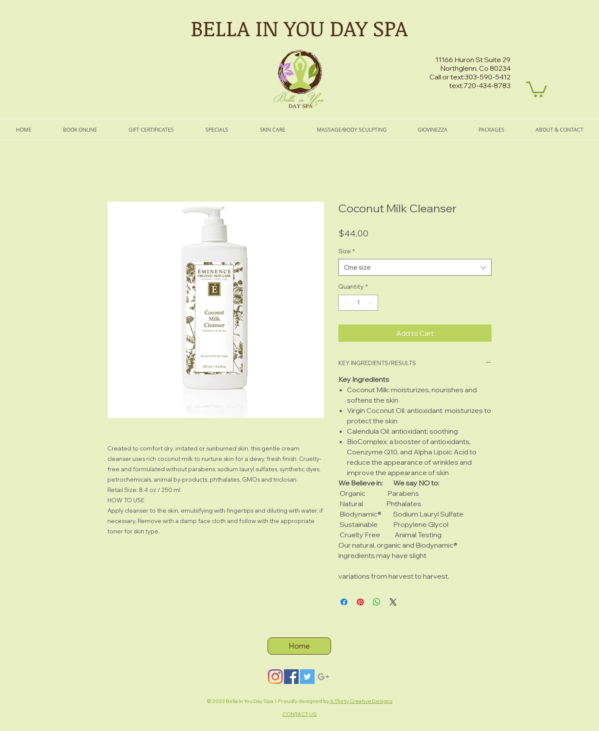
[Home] (299, 646)
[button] (536, 88)
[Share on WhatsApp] (377, 602)
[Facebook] (291, 676)
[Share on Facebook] (344, 602)
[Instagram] (275, 676)
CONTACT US (299, 714)
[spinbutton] (358, 302)
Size (346, 251)
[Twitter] (307, 676)
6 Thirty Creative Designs (361, 701)
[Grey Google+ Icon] (323, 676)
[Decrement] (345, 302)
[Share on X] (393, 602)
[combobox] (415, 267)
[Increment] (371, 302)
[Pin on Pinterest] (360, 602)
